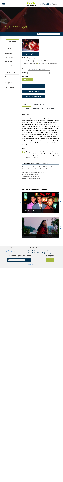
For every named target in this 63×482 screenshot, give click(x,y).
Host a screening (33, 86)
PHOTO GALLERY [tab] (47, 108)
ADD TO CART (27, 79)
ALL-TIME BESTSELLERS (9, 77)
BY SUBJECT (8, 53)
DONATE (49, 260)
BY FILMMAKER (9, 65)
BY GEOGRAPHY (10, 57)
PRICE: (26, 76)
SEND (28, 260)
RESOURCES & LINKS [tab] (31, 108)
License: (24, 69)
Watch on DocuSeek (33, 96)
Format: (24, 72)
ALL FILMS (8, 49)
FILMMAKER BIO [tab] (38, 105)
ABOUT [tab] (26, 105)
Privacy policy (31, 264)
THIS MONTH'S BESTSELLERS (9, 83)
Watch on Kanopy (33, 91)
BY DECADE (8, 61)
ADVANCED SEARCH (11, 88)
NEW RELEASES (10, 72)
